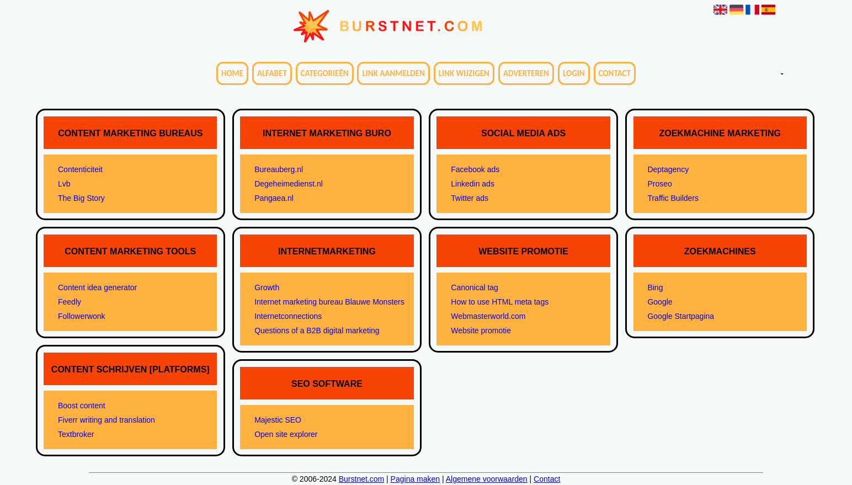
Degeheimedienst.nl (288, 183)
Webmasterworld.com (488, 316)
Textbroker (76, 434)
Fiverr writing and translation (106, 419)
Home (232, 73)
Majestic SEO (277, 419)
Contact (615, 73)
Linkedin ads (472, 183)
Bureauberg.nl (278, 169)
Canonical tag (474, 287)
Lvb (64, 183)
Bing (655, 287)
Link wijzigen (464, 73)
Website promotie (481, 330)
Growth (266, 287)
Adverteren (526, 73)
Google (659, 301)
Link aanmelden (393, 73)
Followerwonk (81, 316)
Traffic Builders (673, 198)
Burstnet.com (361, 479)
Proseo (659, 183)
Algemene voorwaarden (487, 479)
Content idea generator (97, 287)
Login (574, 73)
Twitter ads (469, 198)
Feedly (69, 301)
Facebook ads (475, 169)
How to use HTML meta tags (500, 301)
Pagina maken (415, 479)
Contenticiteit (80, 169)
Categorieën (325, 73)
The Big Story (81, 198)
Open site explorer (285, 434)
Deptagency (668, 169)
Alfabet (272, 73)
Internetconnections (288, 316)
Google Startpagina (680, 316)
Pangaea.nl (274, 198)
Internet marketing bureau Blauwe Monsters (329, 301)
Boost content (81, 405)
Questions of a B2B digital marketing (316, 330)
